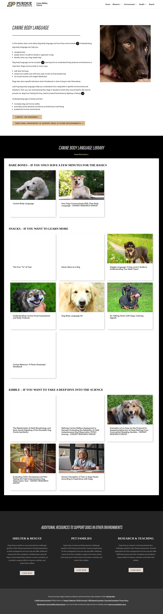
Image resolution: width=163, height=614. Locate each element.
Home (107, 4)
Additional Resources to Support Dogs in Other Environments (48, 123)
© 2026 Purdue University (43, 600)
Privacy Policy (123, 600)
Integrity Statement (70, 600)
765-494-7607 (110, 596)
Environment (129, 4)
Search (151, 4)
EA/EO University (82, 600)
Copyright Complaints (111, 600)
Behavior (116, 4)
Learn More (27, 573)
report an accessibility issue (117, 604)
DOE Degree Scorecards (96, 600)
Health (141, 4)
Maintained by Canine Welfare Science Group (51, 604)
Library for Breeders (26, 117)
